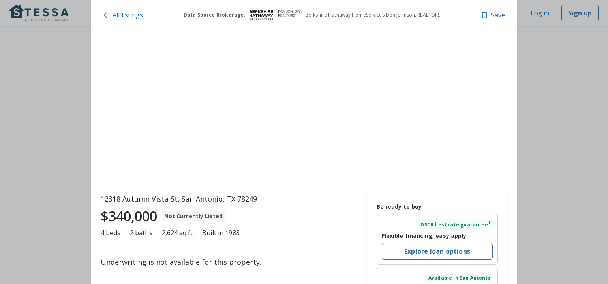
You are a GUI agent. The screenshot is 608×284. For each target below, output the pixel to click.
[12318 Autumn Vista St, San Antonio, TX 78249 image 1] (304, 111)
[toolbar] (304, 111)
